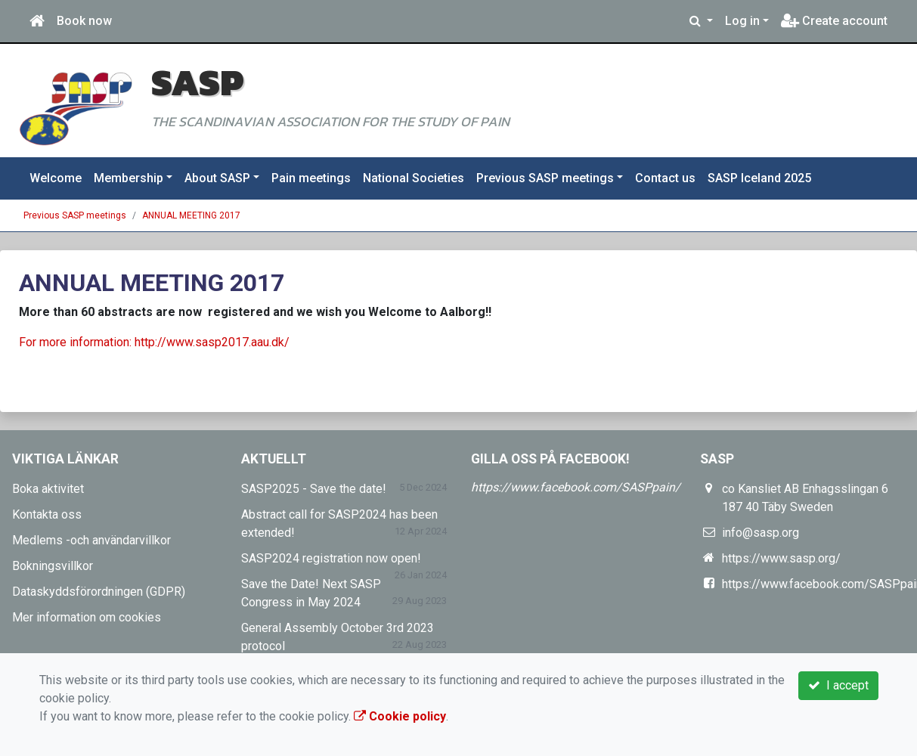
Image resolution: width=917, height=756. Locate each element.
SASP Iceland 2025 (759, 178)
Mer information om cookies (86, 617)
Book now (84, 21)
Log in (742, 21)
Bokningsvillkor (52, 566)
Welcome (55, 178)
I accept (838, 685)
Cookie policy (400, 716)
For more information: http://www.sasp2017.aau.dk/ (154, 342)
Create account (834, 21)
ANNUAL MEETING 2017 (191, 215)
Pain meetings (311, 178)
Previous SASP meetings (545, 178)
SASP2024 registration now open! (331, 558)
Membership (128, 178)
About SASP (217, 178)
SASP (197, 82)
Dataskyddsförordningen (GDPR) (98, 591)
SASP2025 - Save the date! (313, 489)
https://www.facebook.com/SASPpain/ (575, 487)
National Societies (413, 178)
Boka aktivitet (48, 489)
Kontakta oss (47, 514)
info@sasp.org (760, 532)
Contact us (665, 178)
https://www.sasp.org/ (781, 558)
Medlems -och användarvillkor (91, 540)
